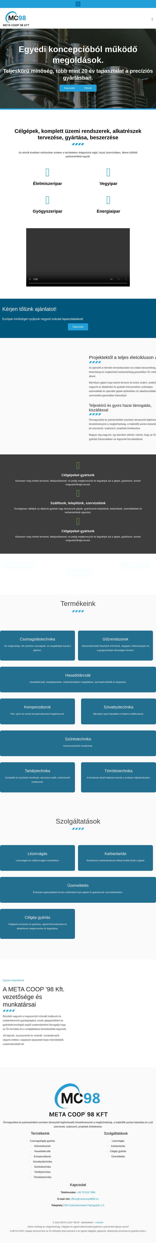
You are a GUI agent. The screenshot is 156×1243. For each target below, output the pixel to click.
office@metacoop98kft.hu (85, 1199)
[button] (152, 19)
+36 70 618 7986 (86, 1192)
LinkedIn (99, 1222)
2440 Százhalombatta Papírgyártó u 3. (84, 1205)
